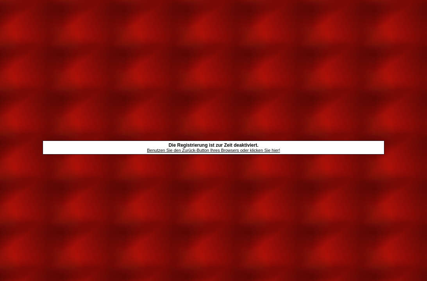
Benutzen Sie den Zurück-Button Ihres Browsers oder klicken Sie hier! (213, 150)
